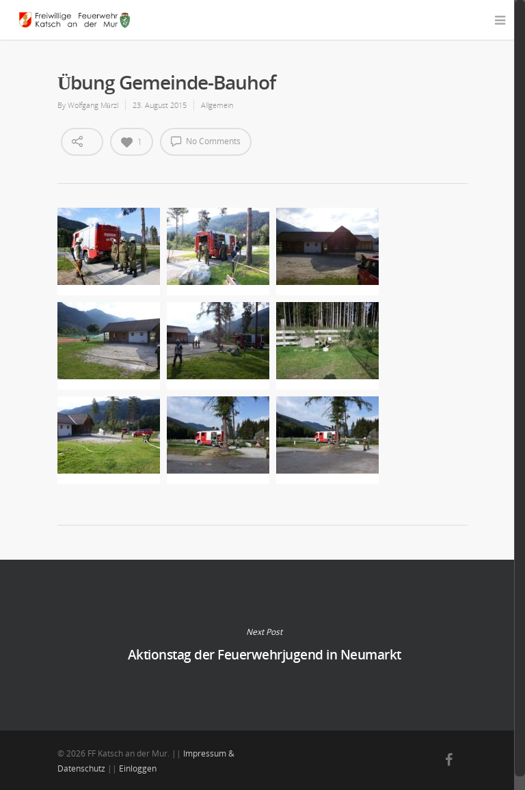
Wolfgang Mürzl (93, 105)
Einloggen (138, 768)
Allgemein (217, 105)
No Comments (206, 141)
